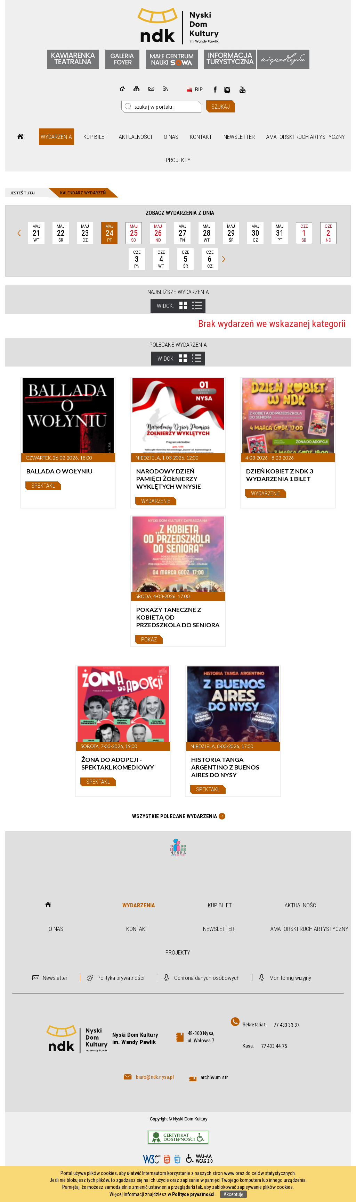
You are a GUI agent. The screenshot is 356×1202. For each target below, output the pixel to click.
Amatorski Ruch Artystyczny (305, 136)
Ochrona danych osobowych (207, 977)
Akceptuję (233, 1194)
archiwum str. (215, 1077)
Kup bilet (95, 136)
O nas (171, 136)
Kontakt (201, 136)
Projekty (178, 160)
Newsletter (239, 136)
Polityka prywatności (120, 977)
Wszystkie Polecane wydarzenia (174, 816)
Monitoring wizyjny (290, 977)
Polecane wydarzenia (178, 344)
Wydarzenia (56, 136)
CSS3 (177, 1159)
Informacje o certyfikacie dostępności (178, 1137)
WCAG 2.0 (199, 1158)
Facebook (215, 89)
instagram (227, 89)
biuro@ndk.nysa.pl (154, 1077)
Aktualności (135, 136)
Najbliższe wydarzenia (178, 291)
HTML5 (167, 1159)
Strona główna (20, 136)
